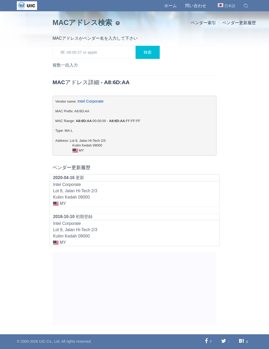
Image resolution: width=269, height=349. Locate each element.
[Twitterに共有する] (223, 341)
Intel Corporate (90, 101)
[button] (246, 6)
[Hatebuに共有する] (241, 341)
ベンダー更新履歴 (239, 23)
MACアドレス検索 (82, 23)
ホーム (170, 5)
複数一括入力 (65, 65)
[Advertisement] (134, 289)
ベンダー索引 (203, 23)
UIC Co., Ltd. (49, 341)
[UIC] (27, 5)
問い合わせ (195, 5)
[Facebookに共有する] (206, 341)
